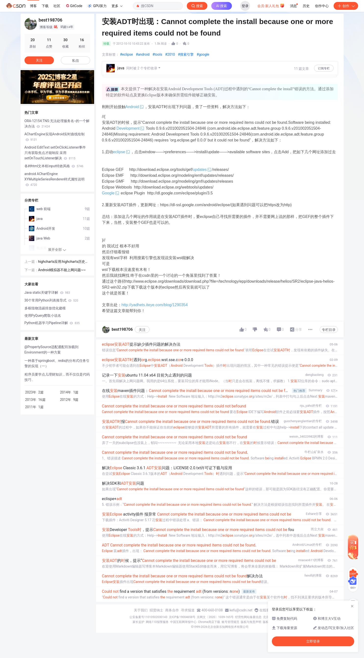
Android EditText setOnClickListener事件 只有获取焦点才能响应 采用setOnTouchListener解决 (55, 152)
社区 (56, 6)
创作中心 (322, 6)
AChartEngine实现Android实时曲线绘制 (55, 136)
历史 (306, 6)
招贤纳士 (156, 610)
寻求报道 (188, 610)
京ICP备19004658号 (182, 617)
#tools (157, 54)
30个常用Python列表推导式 (51, 300)
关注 (142, 330)
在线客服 (266, 610)
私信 (75, 61)
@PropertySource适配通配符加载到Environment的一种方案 (52, 349)
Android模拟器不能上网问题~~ (62, 270)
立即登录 (313, 641)
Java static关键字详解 (47, 292)
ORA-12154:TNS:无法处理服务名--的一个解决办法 (57, 123)
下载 (45, 6)
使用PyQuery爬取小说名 (43, 315)
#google (203, 54)
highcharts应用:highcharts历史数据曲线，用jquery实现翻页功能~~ (64, 262)
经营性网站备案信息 (248, 617)
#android (143, 54)
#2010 (170, 54)
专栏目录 (329, 330)
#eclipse (126, 54)
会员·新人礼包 (271, 5)
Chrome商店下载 (209, 622)
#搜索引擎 (186, 54)
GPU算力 (97, 5)
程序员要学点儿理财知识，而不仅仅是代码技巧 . (57, 377)
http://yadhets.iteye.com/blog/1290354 (155, 305)
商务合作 (172, 610)
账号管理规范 (230, 622)
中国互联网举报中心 (183, 622)
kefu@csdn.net (241, 610)
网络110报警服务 (157, 622)
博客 (33, 6)
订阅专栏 (324, 68)
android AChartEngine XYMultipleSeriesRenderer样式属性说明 (55, 179)
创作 (345, 6)
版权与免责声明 (251, 622)
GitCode (73, 5)
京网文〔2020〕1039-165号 (215, 617)
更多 (117, 6)
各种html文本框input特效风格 (54, 166)
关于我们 (141, 610)
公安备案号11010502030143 (148, 617)
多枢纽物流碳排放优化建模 (45, 308)
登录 (245, 6)
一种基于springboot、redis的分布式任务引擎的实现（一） (57, 363)
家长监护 (138, 622)
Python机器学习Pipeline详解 (52, 323)
